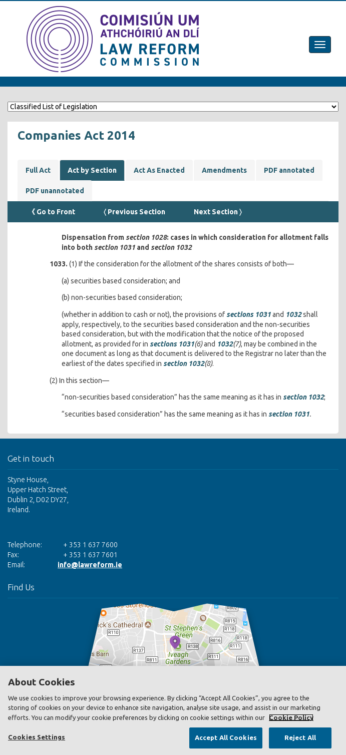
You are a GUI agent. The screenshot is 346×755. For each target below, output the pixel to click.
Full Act (38, 170)
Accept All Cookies (226, 737)
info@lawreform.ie (90, 565)
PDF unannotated (55, 191)
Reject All (300, 737)
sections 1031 (248, 314)
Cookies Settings (36, 736)
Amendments (224, 170)
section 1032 (183, 363)
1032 (293, 314)
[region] (173, 710)
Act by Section (92, 170)
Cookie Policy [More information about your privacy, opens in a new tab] (291, 717)
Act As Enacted (159, 170)
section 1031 (288, 414)
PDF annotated (289, 170)
